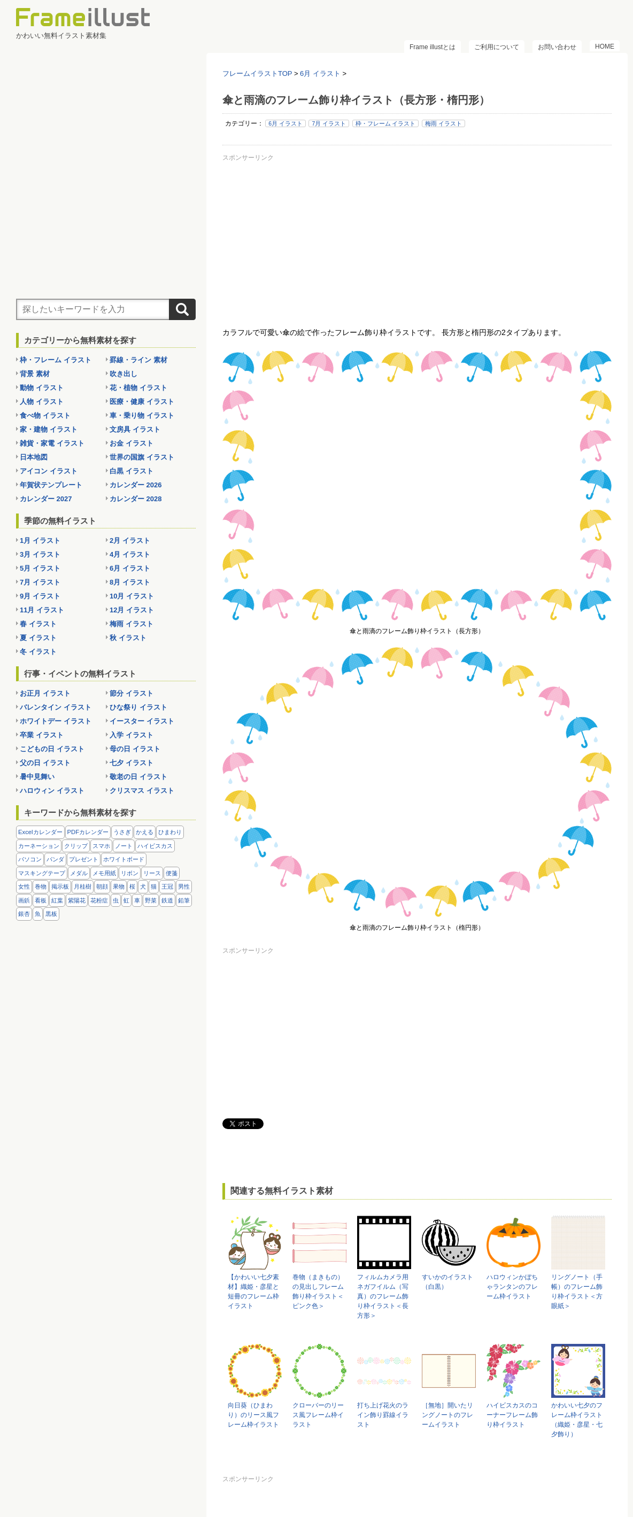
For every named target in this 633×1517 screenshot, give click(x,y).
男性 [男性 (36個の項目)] (184, 886)
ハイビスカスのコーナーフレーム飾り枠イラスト (512, 1415)
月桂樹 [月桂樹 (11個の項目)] (82, 886)
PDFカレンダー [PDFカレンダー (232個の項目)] (88, 832)
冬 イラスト (38, 652)
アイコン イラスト (49, 471)
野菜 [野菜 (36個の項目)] (151, 900)
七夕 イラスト (131, 763)
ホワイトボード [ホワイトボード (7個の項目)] (123, 859)
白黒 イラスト (131, 471)
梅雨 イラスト (443, 123)
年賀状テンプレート (51, 485)
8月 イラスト (130, 582)
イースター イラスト (142, 721)
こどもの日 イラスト (52, 749)
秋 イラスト (128, 638)
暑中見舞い (37, 777)
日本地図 (34, 457)
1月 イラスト (40, 540)
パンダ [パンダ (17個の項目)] (55, 859)
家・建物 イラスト (49, 429)
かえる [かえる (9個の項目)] (144, 832)
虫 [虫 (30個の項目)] (116, 900)
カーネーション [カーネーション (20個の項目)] (38, 846)
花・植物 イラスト (138, 388)
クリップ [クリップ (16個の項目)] (76, 846)
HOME (604, 46)
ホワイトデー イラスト (55, 721)
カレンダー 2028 (136, 499)
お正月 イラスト (45, 693)
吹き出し (123, 374)
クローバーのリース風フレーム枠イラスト (318, 1415)
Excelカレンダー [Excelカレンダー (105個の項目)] (40, 832)
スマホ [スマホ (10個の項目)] (101, 846)
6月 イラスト (285, 123)
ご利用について (496, 47)
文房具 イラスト (135, 429)
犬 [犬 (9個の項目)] (143, 886)
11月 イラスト (42, 610)
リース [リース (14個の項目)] (152, 873)
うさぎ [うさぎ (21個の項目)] (122, 832)
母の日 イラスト (135, 749)
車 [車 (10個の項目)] (137, 900)
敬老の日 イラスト (138, 777)
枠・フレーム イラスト (386, 123)
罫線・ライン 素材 (138, 360)
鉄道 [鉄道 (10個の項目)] (167, 900)
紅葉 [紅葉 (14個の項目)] (57, 900)
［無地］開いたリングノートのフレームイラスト (447, 1415)
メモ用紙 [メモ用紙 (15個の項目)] (104, 873)
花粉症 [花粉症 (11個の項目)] (99, 900)
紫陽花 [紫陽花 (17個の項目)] (77, 900)
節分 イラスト (131, 693)
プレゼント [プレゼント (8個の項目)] (83, 859)
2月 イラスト (130, 540)
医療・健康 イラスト (142, 402)
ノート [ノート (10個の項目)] (124, 846)
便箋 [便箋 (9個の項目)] (171, 873)
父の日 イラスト (45, 763)
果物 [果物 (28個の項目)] (119, 886)
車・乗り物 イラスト (142, 415)
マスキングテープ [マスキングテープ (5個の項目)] (41, 873)
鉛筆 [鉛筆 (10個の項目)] (184, 900)
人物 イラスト (42, 402)
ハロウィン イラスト (52, 791)
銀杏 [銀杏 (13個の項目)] (24, 914)
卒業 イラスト (42, 735)
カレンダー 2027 (46, 499)
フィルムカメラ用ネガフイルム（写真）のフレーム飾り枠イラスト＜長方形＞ (382, 1296)
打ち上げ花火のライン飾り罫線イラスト (382, 1415)
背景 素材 (35, 374)
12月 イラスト (132, 610)
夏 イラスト (38, 638)
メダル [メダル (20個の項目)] (79, 873)
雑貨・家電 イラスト (52, 443)
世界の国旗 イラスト (142, 457)
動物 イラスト (42, 388)
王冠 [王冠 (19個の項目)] (167, 886)
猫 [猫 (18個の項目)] (154, 886)
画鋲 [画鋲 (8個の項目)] (24, 900)
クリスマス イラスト (142, 791)
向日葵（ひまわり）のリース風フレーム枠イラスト (253, 1415)
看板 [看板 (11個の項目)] (41, 900)
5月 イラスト (40, 568)
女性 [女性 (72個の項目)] (24, 886)
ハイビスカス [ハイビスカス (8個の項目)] (155, 846)
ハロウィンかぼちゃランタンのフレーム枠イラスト (512, 1286)
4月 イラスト (130, 554)
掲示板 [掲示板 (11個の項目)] (60, 886)
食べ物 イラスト (45, 415)
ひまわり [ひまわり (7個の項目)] (170, 832)
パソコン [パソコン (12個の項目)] (30, 859)
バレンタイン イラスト (55, 707)
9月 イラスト (40, 596)
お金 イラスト (131, 443)
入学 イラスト (131, 735)
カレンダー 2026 (136, 485)
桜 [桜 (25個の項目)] (132, 886)
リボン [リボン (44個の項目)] (129, 873)
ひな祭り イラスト (138, 707)
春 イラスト (38, 624)
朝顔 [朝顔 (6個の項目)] (102, 886)
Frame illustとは (433, 47)
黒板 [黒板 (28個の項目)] (51, 914)
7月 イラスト (329, 123)
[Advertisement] (417, 240)
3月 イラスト (40, 554)
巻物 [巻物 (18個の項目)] (41, 886)
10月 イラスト (132, 596)
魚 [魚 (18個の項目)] (38, 914)
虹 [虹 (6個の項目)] (126, 900)
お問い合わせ (557, 47)
